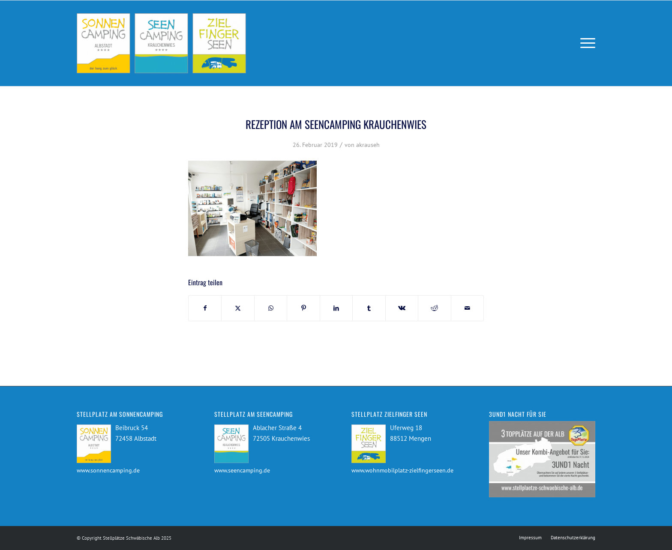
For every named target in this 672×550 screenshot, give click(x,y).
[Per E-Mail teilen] (467, 308)
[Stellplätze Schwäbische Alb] (161, 43)
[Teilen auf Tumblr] (369, 308)
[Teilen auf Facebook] (205, 308)
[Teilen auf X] (238, 308)
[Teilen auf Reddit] (434, 308)
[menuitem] (585, 43)
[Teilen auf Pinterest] (303, 308)
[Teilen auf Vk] (402, 308)
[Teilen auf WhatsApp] (271, 308)
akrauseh (368, 145)
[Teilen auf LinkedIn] (336, 308)
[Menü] (585, 43)
